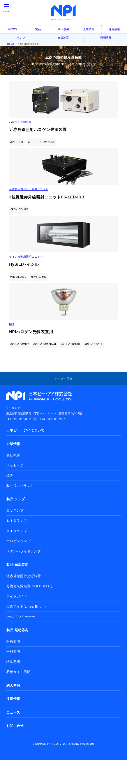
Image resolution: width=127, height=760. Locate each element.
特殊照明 (13, 662)
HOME (10, 44)
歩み (9, 475)
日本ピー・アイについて (25, 430)
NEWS (12, 29)
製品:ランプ (15, 499)
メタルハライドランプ (23, 551)
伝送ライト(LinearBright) (26, 606)
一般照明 (13, 651)
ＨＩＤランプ (16, 531)
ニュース (13, 712)
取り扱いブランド (20, 486)
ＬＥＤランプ (16, 520)
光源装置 (63, 37)
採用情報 (114, 29)
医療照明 (13, 641)
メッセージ (15, 465)
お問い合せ (15, 726)
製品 (38, 29)
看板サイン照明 (18, 672)
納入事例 (63, 29)
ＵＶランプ (15, 510)
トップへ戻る (64, 378)
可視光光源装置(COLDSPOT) (29, 586)
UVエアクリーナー (20, 617)
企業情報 (88, 29)
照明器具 (105, 37)
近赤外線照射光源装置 (23, 576)
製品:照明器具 (17, 630)
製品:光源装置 (17, 564)
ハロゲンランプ (18, 541)
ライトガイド (16, 596)
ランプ (21, 37)
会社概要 (13, 455)
